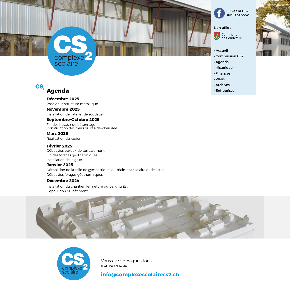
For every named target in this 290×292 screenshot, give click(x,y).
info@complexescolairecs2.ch (140, 274)
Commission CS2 (230, 56)
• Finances (222, 73)
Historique (224, 68)
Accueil (222, 50)
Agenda (222, 62)
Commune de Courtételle (232, 36)
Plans (220, 79)
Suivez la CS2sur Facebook (237, 13)
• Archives (222, 85)
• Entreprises (224, 91)
